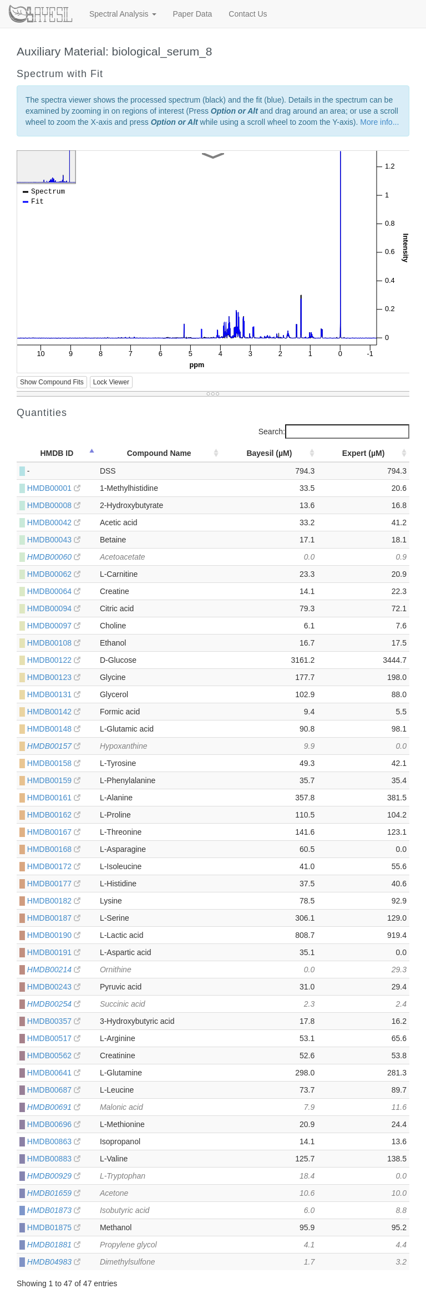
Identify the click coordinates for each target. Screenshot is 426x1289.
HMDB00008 (53, 505)
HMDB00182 (53, 900)
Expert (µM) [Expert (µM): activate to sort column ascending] (363, 453)
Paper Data (192, 13)
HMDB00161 (53, 797)
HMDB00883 (53, 1158)
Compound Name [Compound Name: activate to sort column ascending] (159, 453)
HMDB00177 (53, 883)
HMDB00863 (53, 1141)
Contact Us (248, 13)
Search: (333, 431)
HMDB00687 (53, 1089)
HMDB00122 (53, 660)
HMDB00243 (53, 986)
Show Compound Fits (52, 382)
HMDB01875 (53, 1227)
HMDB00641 (53, 1072)
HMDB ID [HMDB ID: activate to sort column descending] (56, 453)
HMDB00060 (53, 556)
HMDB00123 (53, 677)
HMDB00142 (53, 711)
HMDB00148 (53, 728)
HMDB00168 (53, 849)
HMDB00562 (53, 1055)
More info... (379, 122)
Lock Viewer (111, 382)
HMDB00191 (53, 952)
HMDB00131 (53, 694)
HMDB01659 (53, 1193)
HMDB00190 (53, 935)
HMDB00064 (53, 591)
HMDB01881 (53, 1244)
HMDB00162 (53, 814)
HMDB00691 (53, 1107)
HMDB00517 (53, 1038)
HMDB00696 (53, 1124)
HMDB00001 (53, 488)
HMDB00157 (53, 746)
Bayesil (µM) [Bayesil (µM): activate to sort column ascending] (269, 453)
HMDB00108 (53, 642)
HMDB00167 (53, 832)
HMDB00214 (53, 969)
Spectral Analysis (122, 13)
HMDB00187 (53, 918)
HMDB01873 (53, 1210)
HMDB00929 (53, 1175)
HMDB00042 (53, 522)
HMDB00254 (53, 1003)
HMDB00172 (53, 866)
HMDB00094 (53, 608)
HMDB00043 (53, 539)
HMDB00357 (53, 1021)
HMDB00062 (53, 574)
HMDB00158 (53, 763)
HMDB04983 (53, 1261)
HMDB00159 (53, 780)
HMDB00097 (53, 625)
